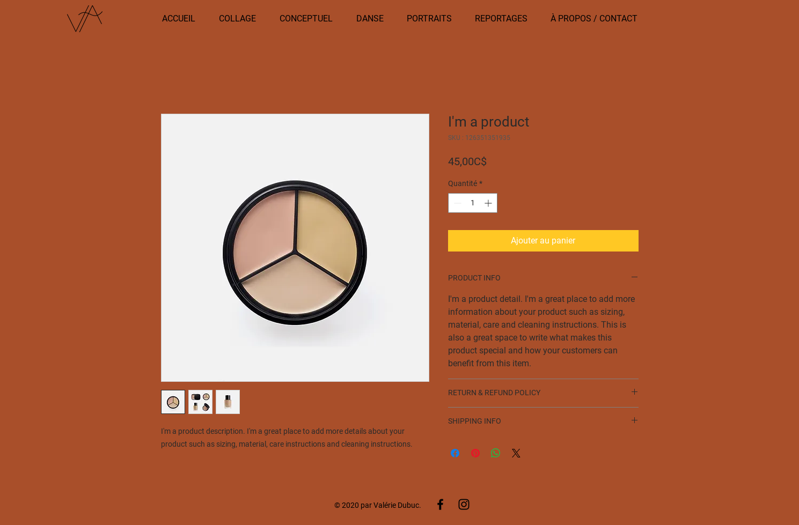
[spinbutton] (472, 203)
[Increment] (489, 203)
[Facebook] (440, 504)
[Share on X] (516, 453)
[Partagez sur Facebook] (455, 453)
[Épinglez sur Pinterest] (475, 453)
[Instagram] (464, 504)
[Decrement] (456, 203)
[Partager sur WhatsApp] (495, 453)
